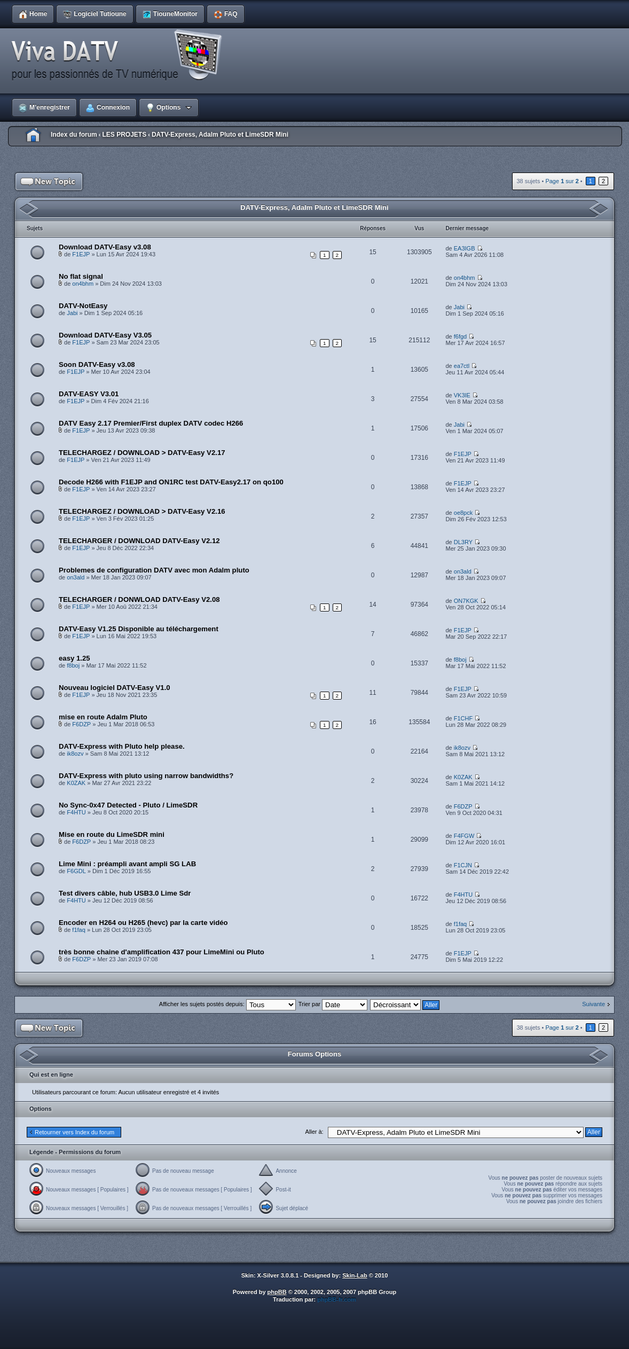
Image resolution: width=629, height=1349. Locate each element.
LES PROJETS (124, 134)
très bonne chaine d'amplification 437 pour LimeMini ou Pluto (161, 952)
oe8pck (463, 512)
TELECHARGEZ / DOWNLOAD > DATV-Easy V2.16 (142, 511)
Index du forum (74, 134)
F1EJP (81, 254)
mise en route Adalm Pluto (103, 717)
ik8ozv (75, 753)
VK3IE (462, 395)
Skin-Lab (354, 1275)
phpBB (277, 1292)
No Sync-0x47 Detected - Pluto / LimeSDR (128, 805)
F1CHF (463, 718)
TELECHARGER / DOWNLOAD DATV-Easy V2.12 (139, 541)
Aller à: (314, 1131)
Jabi (72, 313)
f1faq (78, 930)
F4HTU (76, 812)
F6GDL (76, 871)
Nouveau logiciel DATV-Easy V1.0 (114, 688)
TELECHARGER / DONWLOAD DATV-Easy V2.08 (139, 599)
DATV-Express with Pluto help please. (122, 746)
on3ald (75, 577)
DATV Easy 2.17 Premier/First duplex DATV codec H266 (151, 423)
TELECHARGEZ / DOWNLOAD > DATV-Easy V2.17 (142, 453)
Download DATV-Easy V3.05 (105, 335)
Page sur (561, 181)
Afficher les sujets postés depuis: (227, 1004)
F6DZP (81, 724)
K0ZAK (76, 783)
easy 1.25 (74, 658)
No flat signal (81, 276)
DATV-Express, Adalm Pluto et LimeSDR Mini (220, 134)
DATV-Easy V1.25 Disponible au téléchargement (138, 629)
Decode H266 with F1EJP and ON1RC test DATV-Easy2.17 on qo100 (171, 482)
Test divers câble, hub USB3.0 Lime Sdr (125, 893)
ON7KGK (466, 601)
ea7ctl (461, 366)
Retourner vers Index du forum (74, 1132)
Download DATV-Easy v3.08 (105, 247)
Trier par (332, 1004)
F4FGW (464, 836)
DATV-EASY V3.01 (89, 394)
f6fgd (460, 336)
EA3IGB (464, 248)
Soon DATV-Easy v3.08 (97, 364)
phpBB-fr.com (336, 1299)
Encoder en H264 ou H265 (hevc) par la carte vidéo (143, 923)
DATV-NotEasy (83, 306)
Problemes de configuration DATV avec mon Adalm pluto (154, 570)
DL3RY (463, 542)
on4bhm (82, 283)
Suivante (593, 1004)
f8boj (73, 665)
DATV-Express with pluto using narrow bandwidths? (146, 776)
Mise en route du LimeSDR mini (111, 834)
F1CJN (463, 865)
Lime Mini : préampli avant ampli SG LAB (127, 864)
